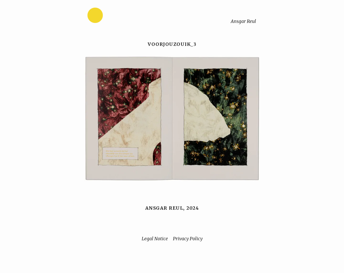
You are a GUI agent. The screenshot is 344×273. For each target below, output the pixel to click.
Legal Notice (155, 238)
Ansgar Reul (243, 21)
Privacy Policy (188, 238)
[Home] (110, 16)
